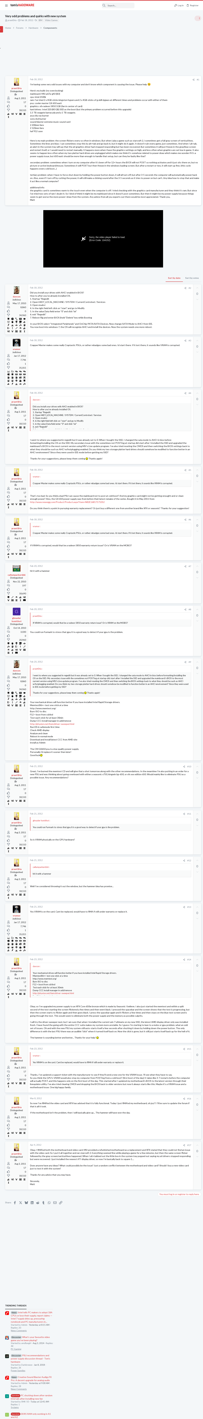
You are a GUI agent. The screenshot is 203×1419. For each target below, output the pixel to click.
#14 (137, 1054)
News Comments (165, 198)
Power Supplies (165, 238)
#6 (137, 607)
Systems (161, 275)
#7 (137, 654)
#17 (137, 1283)
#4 (137, 447)
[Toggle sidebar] (196, 18)
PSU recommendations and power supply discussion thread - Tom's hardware (177, 226)
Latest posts (159, 320)
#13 (137, 1001)
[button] (6, 5)
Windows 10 (163, 351)
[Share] (141, 79)
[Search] (86, 5)
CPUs (160, 410)
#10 (137, 861)
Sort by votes (139, 328)
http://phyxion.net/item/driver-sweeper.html (84, 818)
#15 (137, 1171)
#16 (137, 1236)
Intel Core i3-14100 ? (173, 404)
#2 (137, 338)
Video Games (83, 20)
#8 (137, 697)
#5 (137, 539)
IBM (72, 20)
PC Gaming (163, 216)
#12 (137, 955)
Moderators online (163, 437)
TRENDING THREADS (162, 173)
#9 (137, 750)
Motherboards (164, 367)
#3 (137, 394)
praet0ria (43, 20)
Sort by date (121, 328)
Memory (162, 293)
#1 (145, 79)
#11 (137, 908)
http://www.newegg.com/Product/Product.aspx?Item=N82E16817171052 (99, 583)
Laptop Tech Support (167, 429)
